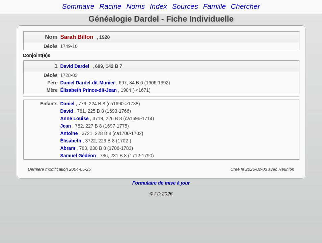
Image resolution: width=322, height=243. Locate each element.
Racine (110, 6)
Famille (214, 6)
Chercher (245, 6)
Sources (185, 6)
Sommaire (78, 6)
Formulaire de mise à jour (161, 183)
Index (158, 6)
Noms (135, 6)
